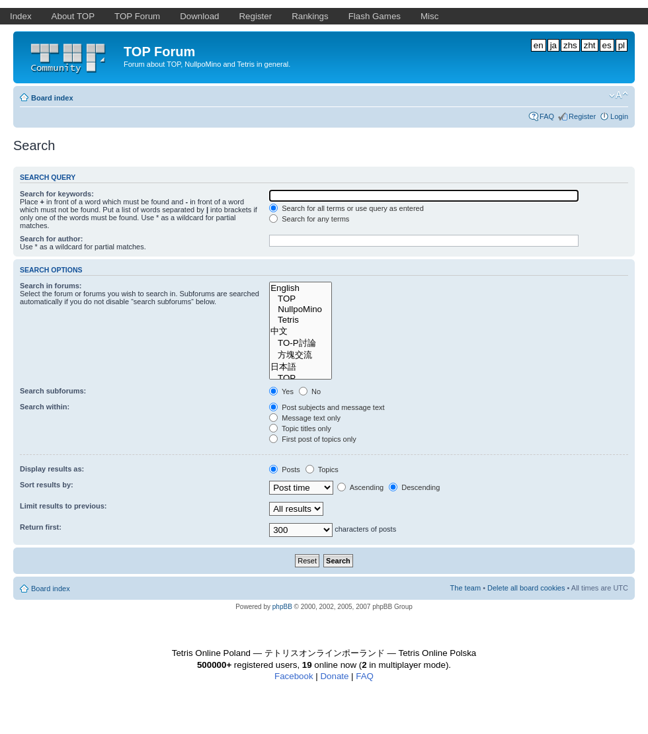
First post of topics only (312, 439)
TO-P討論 (300, 343)
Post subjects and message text (326, 407)
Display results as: (52, 469)
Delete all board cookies (526, 588)
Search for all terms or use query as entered (346, 208)
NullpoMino (300, 309)
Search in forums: (51, 286)
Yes (281, 391)
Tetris (300, 320)
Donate (334, 676)
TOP (300, 299)
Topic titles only (300, 428)
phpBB (282, 606)
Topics (322, 469)
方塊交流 (300, 355)
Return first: (40, 527)
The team (465, 588)
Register (582, 116)
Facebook (293, 676)
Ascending (360, 487)
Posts (284, 469)
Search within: (44, 407)
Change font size (618, 95)
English (300, 288)
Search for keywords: (57, 194)
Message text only (305, 418)
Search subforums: (53, 391)
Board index (52, 98)
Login (619, 116)
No (310, 391)
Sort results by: (46, 485)
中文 (300, 331)
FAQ (547, 116)
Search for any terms (309, 219)
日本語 (300, 367)
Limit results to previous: (63, 506)
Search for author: (51, 239)
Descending (414, 487)
